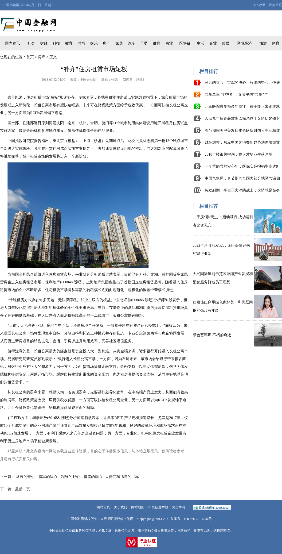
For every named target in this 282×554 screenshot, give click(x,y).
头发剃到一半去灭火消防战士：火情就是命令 (242, 190)
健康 (157, 43)
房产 (106, 43)
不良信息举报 (158, 507)
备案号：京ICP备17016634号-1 (192, 519)
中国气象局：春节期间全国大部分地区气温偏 (242, 178)
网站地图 (137, 507)
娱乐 (94, 43)
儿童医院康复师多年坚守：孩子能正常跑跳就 (242, 106)
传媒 (225, 43)
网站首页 (103, 507)
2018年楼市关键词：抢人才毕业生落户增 (238, 154)
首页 (30, 57)
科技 (56, 43)
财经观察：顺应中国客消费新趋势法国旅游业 (242, 142)
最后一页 (22, 489)
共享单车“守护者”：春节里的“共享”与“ (237, 94)
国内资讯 (12, 43)
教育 (69, 43)
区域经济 (244, 43)
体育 (275, 43)
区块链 (185, 43)
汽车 (131, 43)
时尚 (81, 43)
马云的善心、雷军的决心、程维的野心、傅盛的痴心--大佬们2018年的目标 (77, 477)
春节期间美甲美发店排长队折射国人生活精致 (242, 130)
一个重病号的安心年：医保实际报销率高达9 (241, 166)
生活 (200, 43)
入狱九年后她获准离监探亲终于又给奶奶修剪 (242, 118)
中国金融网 (11, 5)
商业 (169, 43)
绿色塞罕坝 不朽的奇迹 (212, 335)
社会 (31, 43)
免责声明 (178, 507)
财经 (44, 43)
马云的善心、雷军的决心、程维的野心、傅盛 (242, 83)
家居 (119, 43)
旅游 (263, 43)
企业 (213, 43)
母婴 (144, 43)
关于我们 (120, 507)
